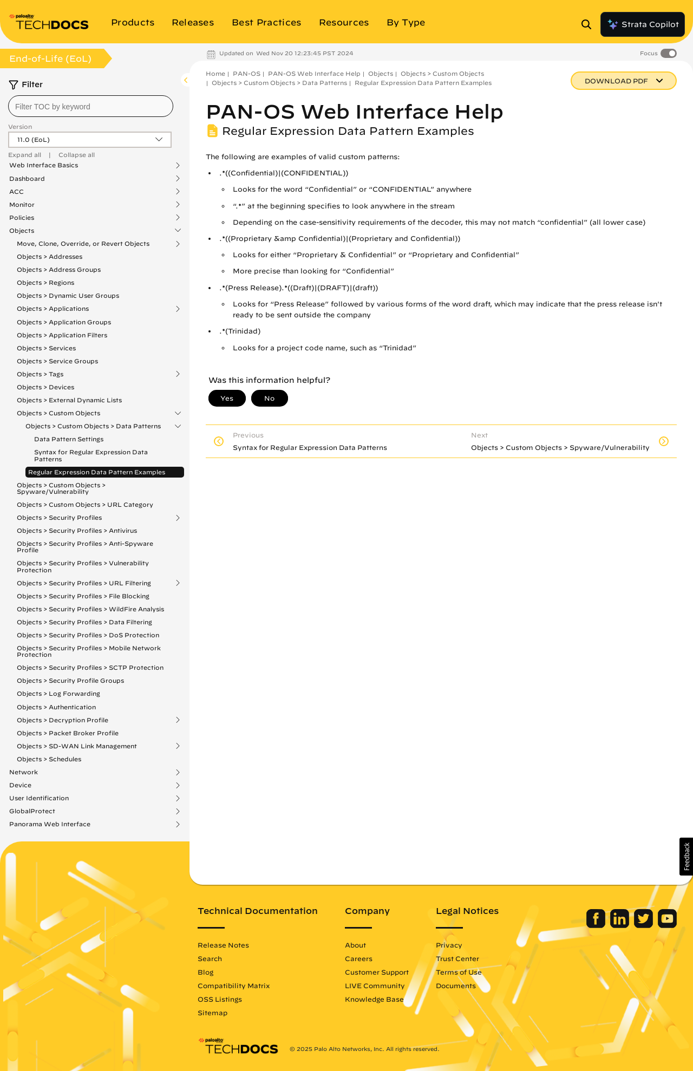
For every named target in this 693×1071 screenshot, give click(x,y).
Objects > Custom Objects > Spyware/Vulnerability (61, 488)
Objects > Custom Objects (58, 413)
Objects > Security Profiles (59, 517)
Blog (205, 972)
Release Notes (223, 945)
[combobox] (90, 106)
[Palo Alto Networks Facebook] (596, 925)
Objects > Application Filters (62, 334)
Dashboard (27, 178)
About (355, 945)
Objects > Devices (45, 386)
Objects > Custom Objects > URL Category (85, 504)
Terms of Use (459, 972)
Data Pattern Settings (68, 438)
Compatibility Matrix (234, 985)
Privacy (449, 945)
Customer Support (377, 972)
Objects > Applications (53, 308)
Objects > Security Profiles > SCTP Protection (90, 667)
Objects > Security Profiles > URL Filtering (84, 583)
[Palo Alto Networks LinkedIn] (620, 925)
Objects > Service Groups (57, 360)
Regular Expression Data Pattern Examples (96, 471)
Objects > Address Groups (59, 269)
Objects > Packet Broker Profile (68, 732)
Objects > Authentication (56, 706)
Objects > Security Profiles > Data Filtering (84, 621)
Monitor (22, 204)
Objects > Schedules (49, 758)
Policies (21, 217)
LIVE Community (375, 985)
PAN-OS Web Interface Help (314, 73)
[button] (686, 857)
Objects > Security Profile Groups (70, 680)
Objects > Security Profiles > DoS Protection (88, 634)
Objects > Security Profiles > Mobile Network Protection (89, 651)
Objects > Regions (45, 282)
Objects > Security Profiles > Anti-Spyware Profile (85, 546)
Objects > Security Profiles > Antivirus (77, 530)
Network (23, 772)
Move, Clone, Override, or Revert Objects (83, 243)
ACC (16, 191)
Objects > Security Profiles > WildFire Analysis (90, 608)
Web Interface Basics (43, 165)
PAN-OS (246, 73)
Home (215, 73)
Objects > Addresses (49, 256)
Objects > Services (46, 347)
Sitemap (212, 1012)
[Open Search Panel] (589, 24)
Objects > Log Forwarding (58, 693)
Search (210, 958)
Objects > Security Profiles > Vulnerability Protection (83, 566)
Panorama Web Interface (49, 824)
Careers (358, 958)
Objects (21, 230)
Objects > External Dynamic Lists (69, 399)
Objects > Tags (40, 374)
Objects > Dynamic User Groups (68, 295)
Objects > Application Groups (64, 321)
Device (20, 785)
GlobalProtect (32, 811)
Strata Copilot (642, 24)
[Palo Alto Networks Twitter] (644, 925)
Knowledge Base (374, 999)
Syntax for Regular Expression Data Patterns (91, 455)
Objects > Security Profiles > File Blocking (83, 595)
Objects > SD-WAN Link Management (77, 746)
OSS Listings (220, 999)
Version (20, 126)
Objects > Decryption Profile (62, 720)
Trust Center (457, 958)
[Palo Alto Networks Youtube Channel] (667, 925)
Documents (456, 985)
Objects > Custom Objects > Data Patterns (93, 426)
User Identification (39, 798)
